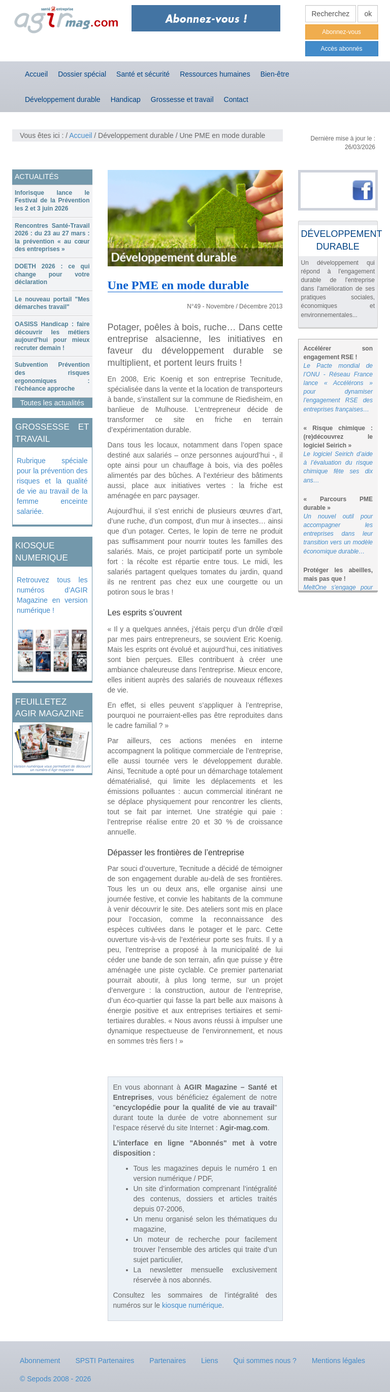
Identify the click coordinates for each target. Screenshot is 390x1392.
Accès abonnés (341, 48)
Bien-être (275, 74)
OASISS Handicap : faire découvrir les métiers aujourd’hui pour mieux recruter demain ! (52, 336)
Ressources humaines (215, 74)
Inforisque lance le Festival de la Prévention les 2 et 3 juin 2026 (52, 200)
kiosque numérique (192, 1305)
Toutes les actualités (52, 403)
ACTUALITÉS (36, 176)
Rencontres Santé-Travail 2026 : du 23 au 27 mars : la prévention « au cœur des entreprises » (52, 237)
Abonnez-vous (341, 32)
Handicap (126, 99)
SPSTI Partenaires (104, 1360)
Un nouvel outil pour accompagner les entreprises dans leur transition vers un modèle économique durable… (338, 534)
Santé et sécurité (143, 74)
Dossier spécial (82, 74)
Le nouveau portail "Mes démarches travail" (52, 303)
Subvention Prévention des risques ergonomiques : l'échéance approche (52, 376)
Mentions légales (338, 1360)
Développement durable (63, 99)
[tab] (52, 201)
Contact (236, 99)
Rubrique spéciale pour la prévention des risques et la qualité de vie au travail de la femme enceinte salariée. (52, 486)
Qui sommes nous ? (265, 1360)
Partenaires (167, 1360)
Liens (209, 1360)
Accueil (36, 74)
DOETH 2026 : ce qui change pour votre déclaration (52, 274)
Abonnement (40, 1360)
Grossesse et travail (182, 99)
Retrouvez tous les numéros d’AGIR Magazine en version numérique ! (52, 595)
